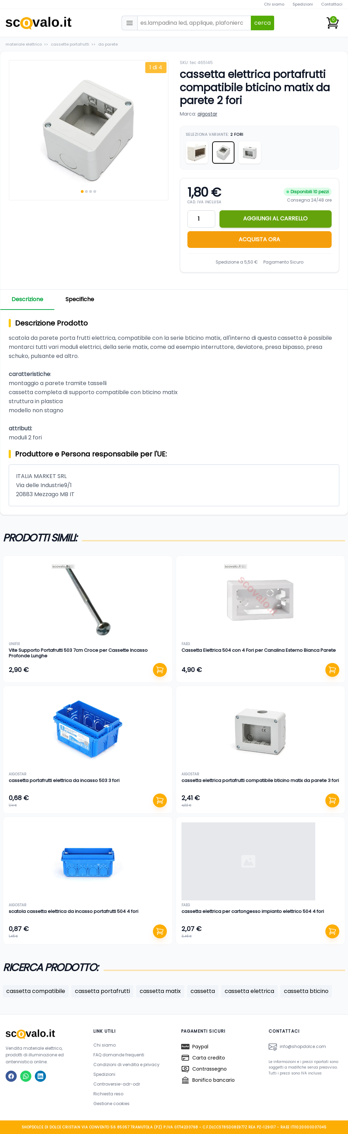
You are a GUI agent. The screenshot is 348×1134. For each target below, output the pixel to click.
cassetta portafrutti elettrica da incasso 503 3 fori (64, 780)
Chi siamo (274, 4)
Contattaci (331, 4)
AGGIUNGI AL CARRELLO (275, 218)
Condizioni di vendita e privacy (126, 1064)
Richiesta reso (108, 1094)
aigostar (207, 113)
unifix (14, 644)
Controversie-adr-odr (116, 1084)
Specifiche (79, 299)
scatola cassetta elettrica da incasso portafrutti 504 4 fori (73, 911)
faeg (185, 644)
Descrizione (27, 299)
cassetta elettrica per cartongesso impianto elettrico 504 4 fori (252, 911)
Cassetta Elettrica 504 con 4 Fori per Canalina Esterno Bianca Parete (258, 650)
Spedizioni (303, 4)
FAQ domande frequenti (118, 1055)
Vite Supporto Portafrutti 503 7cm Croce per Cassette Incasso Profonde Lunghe (78, 653)
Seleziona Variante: (214, 134)
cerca (262, 23)
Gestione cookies (111, 1103)
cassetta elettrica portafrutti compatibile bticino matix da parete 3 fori (260, 780)
